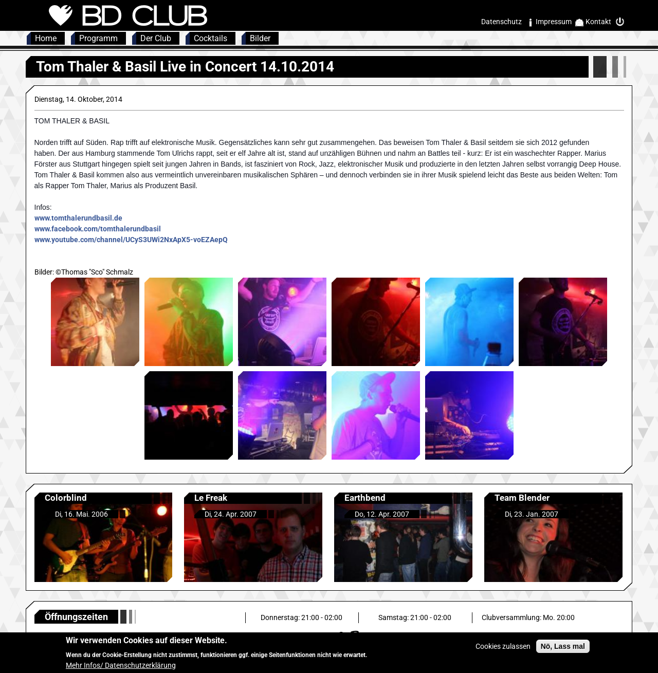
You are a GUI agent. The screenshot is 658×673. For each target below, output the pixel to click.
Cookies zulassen (503, 650)
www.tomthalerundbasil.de (78, 218)
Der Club (155, 38)
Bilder (260, 38)
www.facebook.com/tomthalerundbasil (97, 229)
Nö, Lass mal (563, 650)
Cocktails (210, 38)
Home (46, 38)
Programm (98, 38)
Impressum (554, 21)
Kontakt (598, 21)
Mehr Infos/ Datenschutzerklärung (121, 668)
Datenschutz (501, 21)
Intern (622, 21)
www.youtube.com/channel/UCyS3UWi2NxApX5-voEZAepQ (131, 239)
